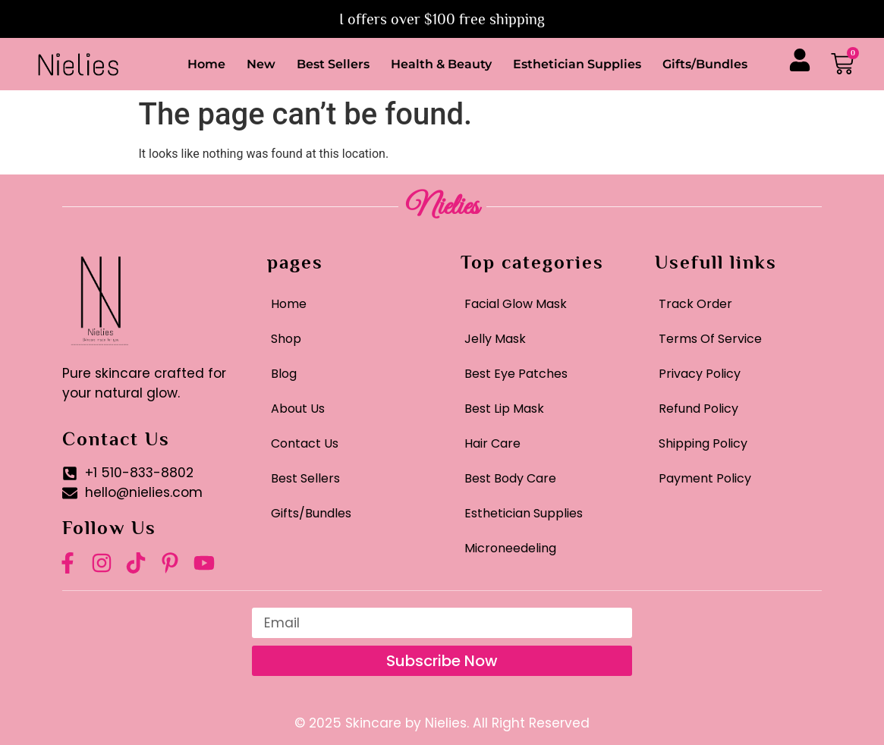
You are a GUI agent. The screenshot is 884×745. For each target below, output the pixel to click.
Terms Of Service (710, 338)
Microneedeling (510, 548)
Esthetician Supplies (577, 64)
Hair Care (492, 443)
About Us (298, 408)
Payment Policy (705, 478)
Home (206, 64)
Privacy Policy (700, 373)
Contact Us (304, 443)
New (261, 64)
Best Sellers (333, 64)
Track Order (695, 304)
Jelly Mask (495, 338)
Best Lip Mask (504, 408)
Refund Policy (698, 408)
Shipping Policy (703, 443)
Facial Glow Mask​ (515, 304)
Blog (284, 373)
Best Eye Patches (516, 373)
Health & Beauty (441, 64)
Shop (286, 338)
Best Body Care (510, 478)
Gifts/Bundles (704, 64)
